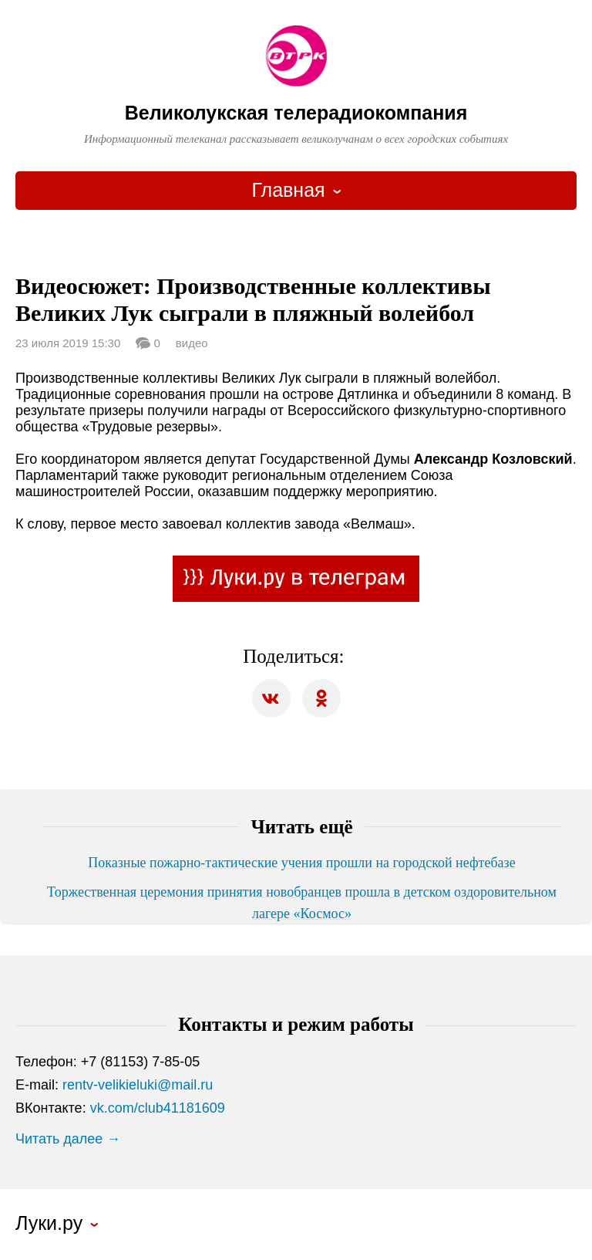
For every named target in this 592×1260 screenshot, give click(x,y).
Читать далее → (67, 1139)
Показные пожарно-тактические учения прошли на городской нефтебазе (301, 862)
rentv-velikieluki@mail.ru (137, 1085)
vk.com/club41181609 (157, 1108)
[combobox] (296, 190)
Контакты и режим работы (295, 1024)
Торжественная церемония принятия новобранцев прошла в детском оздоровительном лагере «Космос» (302, 902)
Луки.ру (48, 1224)
